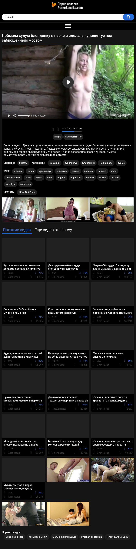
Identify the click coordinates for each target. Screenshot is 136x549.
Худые (121, 163)
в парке (18, 171)
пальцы (88, 171)
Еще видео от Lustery (53, 230)
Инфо (57, 136)
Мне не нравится (58, 129)
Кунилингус (71, 163)
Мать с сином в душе (64, 537)
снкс (49, 177)
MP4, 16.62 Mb (27, 192)
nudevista (25, 184)
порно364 (76, 177)
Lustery (23, 163)
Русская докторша (91, 537)
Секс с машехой (15, 537)
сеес (28, 177)
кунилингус (45, 171)
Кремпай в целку (37, 537)
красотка (61, 171)
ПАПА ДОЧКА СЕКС (118, 537)
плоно (39, 177)
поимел (102, 171)
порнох (90, 177)
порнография (13, 177)
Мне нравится (53, 129)
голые (102, 177)
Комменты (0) (73, 136)
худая (31, 171)
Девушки (54, 163)
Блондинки (88, 163)
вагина (75, 171)
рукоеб (115, 177)
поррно (62, 177)
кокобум (10, 184)
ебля (114, 171)
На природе (106, 163)
